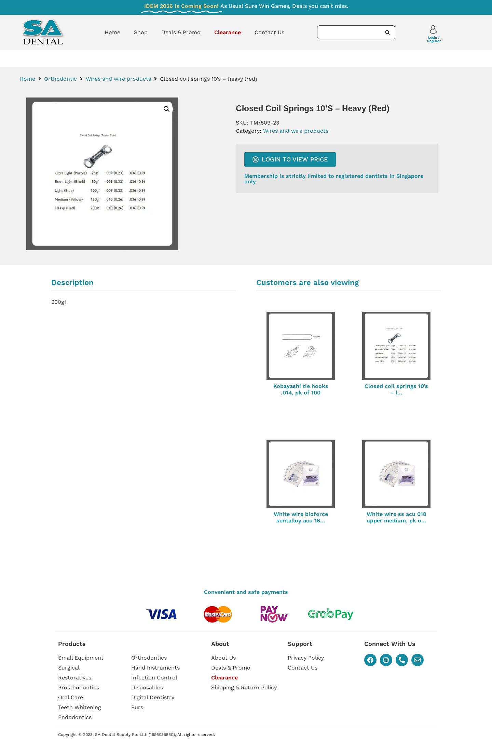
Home (112, 32)
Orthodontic (60, 79)
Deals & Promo (181, 32)
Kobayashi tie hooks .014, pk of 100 (300, 389)
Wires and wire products (118, 79)
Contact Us (269, 32)
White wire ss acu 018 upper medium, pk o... (396, 517)
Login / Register (434, 39)
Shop (141, 32)
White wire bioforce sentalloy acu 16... (301, 517)
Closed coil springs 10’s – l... (396, 389)
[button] (167, 109)
